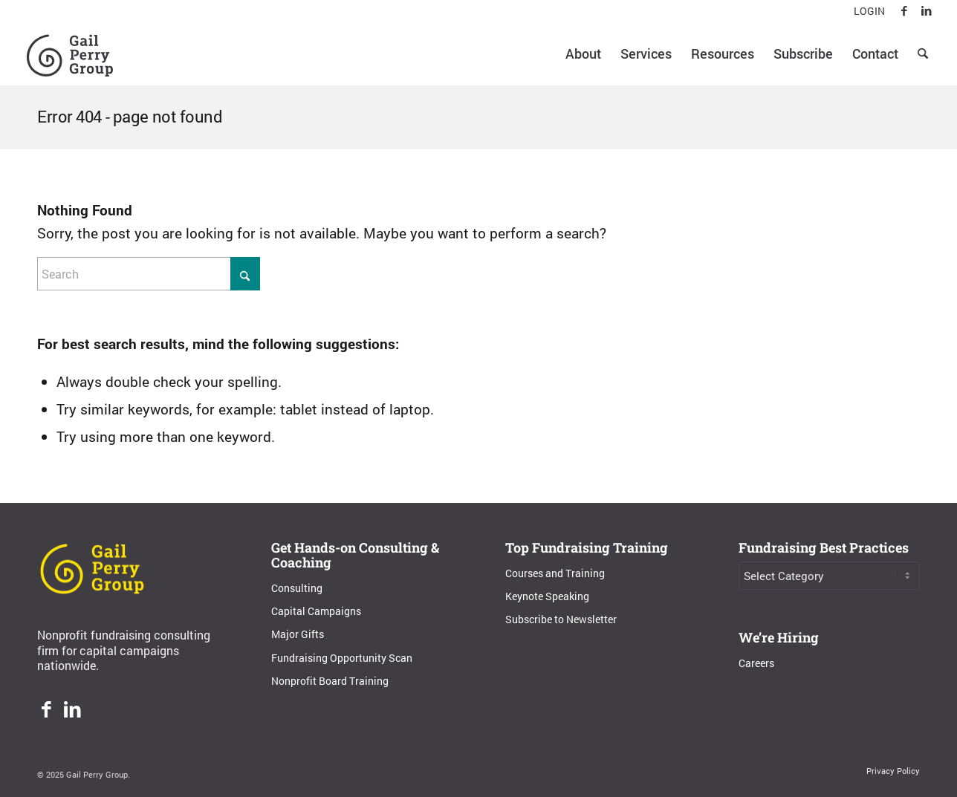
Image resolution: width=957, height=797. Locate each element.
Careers (756, 663)
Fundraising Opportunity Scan (341, 658)
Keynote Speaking (547, 596)
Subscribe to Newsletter (561, 619)
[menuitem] (865, 11)
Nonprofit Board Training (330, 681)
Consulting (296, 588)
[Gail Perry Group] (69, 53)
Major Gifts (297, 634)
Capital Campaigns (316, 611)
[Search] (923, 53)
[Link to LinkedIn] (926, 11)
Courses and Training (555, 573)
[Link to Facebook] (904, 11)
